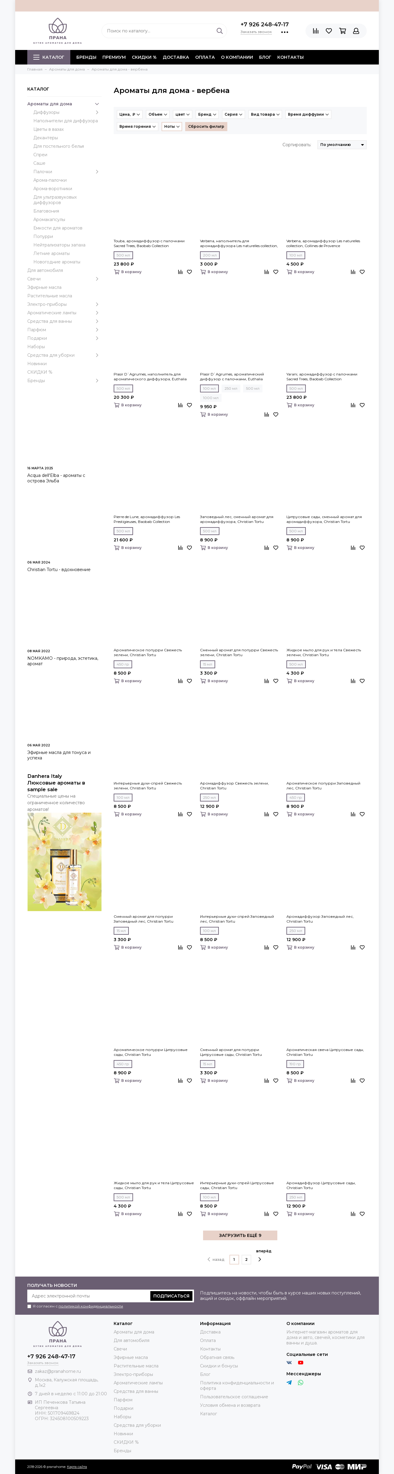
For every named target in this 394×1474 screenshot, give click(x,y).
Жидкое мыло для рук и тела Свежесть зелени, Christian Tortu (323, 652)
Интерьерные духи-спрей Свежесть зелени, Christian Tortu (148, 785)
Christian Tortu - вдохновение (59, 569)
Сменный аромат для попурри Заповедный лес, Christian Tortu (143, 919)
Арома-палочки (50, 180)
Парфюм (64, 329)
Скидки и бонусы (219, 1366)
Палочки (67, 171)
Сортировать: (296, 144)
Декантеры (45, 137)
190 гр (295, 1064)
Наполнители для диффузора (65, 121)
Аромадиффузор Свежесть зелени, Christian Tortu (234, 785)
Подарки (64, 338)
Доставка (176, 57)
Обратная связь (217, 1357)
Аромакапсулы (49, 219)
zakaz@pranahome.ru (58, 1371)
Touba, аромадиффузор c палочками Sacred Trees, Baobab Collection (149, 243)
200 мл (210, 255)
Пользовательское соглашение (234, 1397)
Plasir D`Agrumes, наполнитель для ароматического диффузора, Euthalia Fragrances (150, 377)
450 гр (123, 664)
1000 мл (211, 397)
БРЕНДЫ (86, 57)
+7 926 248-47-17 (265, 24)
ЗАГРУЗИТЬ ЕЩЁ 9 (240, 1235)
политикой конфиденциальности (90, 1306)
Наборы (36, 346)
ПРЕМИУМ (114, 57)
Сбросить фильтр (206, 126)
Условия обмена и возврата (230, 1405)
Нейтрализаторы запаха (59, 245)
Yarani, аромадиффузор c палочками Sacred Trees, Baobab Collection (321, 376)
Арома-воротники (52, 188)
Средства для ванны (64, 321)
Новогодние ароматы (56, 262)
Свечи (64, 279)
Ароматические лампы (64, 313)
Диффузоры (67, 112)
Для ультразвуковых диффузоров (55, 199)
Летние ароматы (51, 253)
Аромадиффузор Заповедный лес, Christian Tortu (320, 919)
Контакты (290, 57)
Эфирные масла (44, 287)
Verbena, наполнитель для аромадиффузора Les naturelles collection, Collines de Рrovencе (239, 243)
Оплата (205, 57)
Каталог (48, 57)
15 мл (207, 664)
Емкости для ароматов (57, 228)
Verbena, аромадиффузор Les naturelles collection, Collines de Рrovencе (323, 243)
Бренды (64, 380)
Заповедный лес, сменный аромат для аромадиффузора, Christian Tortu (236, 519)
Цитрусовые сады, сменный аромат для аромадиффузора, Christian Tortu (324, 519)
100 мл (295, 255)
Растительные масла (49, 296)
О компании (237, 57)
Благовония (46, 211)
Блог (265, 57)
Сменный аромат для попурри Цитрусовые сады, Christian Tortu (231, 1052)
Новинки (37, 363)
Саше (39, 163)
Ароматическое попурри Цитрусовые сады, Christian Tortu (151, 1052)
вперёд (264, 1255)
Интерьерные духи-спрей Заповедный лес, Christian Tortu (237, 919)
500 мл (123, 255)
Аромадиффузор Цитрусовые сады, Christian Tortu (321, 1185)
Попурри (43, 236)
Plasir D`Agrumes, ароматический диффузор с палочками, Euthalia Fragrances (232, 377)
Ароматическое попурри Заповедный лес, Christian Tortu (323, 785)
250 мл (231, 388)
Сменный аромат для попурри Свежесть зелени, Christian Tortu (239, 652)
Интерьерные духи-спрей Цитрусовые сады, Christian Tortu (237, 1185)
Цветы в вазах (48, 129)
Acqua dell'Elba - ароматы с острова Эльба (56, 478)
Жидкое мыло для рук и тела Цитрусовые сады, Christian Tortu (154, 1185)
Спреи (40, 154)
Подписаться (171, 1296)
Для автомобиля (45, 270)
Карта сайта (77, 1467)
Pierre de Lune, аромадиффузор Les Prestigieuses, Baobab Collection (147, 519)
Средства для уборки (64, 355)
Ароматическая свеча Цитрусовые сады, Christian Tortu (325, 1052)
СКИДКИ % (144, 57)
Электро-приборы (64, 304)
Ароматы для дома (64, 104)
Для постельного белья (58, 146)
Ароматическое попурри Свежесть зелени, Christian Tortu (148, 652)
